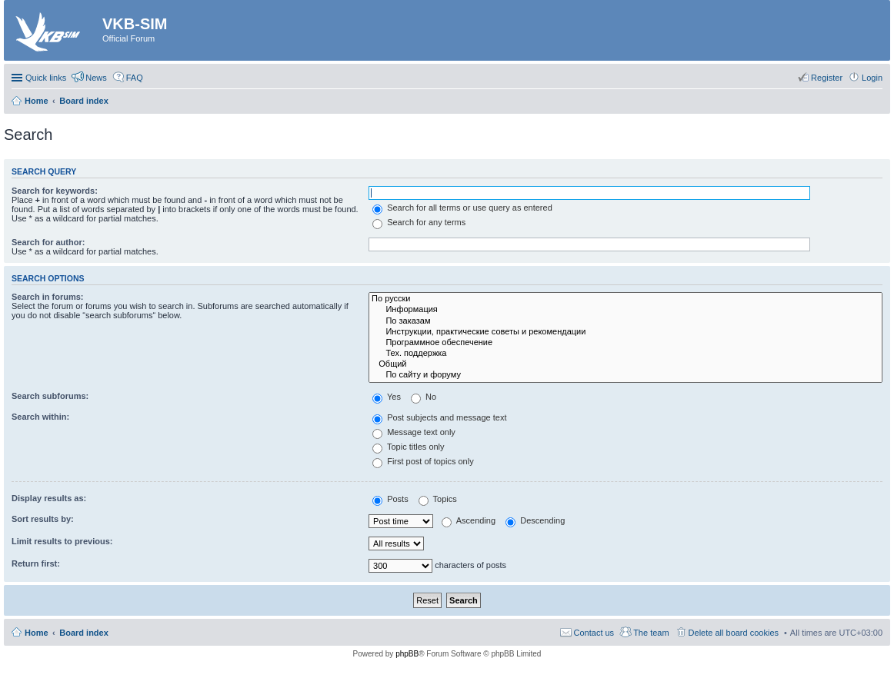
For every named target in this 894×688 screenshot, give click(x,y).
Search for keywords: (55, 190)
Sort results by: (43, 518)
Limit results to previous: (62, 541)
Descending (535, 520)
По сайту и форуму (625, 375)
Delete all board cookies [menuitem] (734, 632)
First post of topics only (423, 461)
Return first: (36, 563)
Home (36, 632)
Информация (625, 309)
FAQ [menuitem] (134, 77)
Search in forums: (48, 296)
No (423, 396)
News (96, 77)
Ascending (468, 520)
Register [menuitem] (826, 77)
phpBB (407, 654)
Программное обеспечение (625, 342)
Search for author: (48, 242)
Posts (390, 499)
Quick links (45, 77)
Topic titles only (408, 446)
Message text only (413, 432)
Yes (386, 396)
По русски (625, 299)
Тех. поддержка (625, 353)
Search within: (40, 416)
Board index (83, 632)
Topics (438, 499)
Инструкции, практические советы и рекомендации (625, 332)
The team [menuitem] (651, 632)
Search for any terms (418, 222)
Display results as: (49, 498)
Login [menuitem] (872, 77)
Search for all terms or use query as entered (462, 207)
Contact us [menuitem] (594, 632)
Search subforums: (50, 396)
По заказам (625, 321)
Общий (625, 364)
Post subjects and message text (439, 417)
